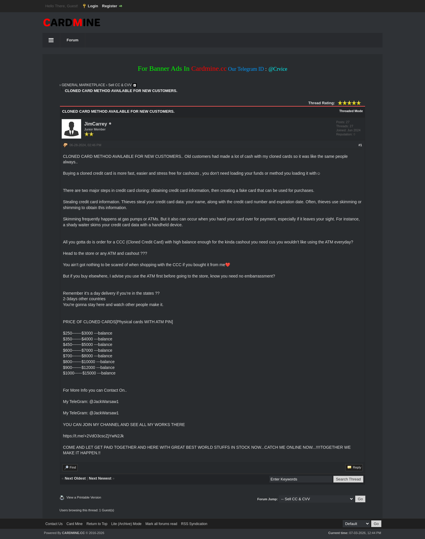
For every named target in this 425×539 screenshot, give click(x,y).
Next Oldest (75, 478)
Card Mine (75, 524)
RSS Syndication (194, 524)
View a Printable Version (84, 497)
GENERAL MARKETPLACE (83, 85)
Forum (72, 40)
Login (93, 6)
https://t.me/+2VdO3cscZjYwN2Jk (93, 436)
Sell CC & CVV (119, 85)
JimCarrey (95, 123)
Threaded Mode (351, 111)
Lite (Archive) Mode (126, 524)
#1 (360, 145)
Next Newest (100, 478)
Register (109, 6)
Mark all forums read (161, 524)
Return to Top (96, 524)
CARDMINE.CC (73, 533)
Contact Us (54, 524)
